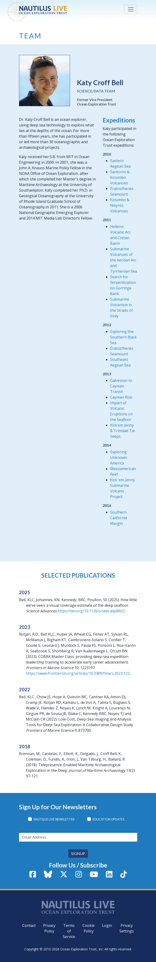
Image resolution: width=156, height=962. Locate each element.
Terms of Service (69, 931)
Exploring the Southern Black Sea (123, 337)
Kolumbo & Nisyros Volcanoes (119, 205)
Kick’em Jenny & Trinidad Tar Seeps (122, 431)
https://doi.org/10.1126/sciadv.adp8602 (91, 610)
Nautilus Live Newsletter (54, 819)
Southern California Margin (118, 518)
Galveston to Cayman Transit (121, 386)
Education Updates (108, 819)
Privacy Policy (49, 928)
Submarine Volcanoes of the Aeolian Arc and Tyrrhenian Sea (123, 260)
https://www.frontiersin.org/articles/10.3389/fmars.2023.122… (79, 673)
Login (107, 925)
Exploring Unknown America (118, 457)
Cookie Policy (89, 928)
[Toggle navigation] (130, 9)
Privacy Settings (126, 928)
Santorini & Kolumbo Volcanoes (120, 177)
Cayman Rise (121, 397)
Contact (29, 925)
